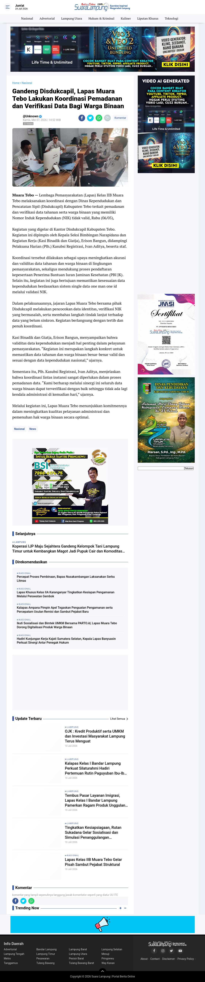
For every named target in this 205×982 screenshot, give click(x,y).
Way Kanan (108, 963)
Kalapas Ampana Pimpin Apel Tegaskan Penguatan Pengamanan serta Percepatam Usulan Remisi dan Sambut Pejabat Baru (65, 609)
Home (16, 82)
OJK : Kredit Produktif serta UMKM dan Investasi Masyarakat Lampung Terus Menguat (95, 736)
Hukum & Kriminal (101, 18)
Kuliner (126, 18)
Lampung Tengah (14, 953)
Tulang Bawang (45, 963)
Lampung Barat (78, 949)
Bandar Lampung (46, 949)
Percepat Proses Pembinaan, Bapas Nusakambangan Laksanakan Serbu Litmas (66, 578)
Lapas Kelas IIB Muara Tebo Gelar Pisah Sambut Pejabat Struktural (93, 862)
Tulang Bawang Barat (81, 963)
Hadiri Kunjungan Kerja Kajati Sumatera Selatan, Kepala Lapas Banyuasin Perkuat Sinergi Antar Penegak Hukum (66, 641)
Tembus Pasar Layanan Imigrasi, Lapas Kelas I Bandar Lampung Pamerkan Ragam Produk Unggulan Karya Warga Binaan (95, 800)
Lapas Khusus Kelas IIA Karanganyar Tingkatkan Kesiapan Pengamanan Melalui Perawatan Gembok (66, 594)
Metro (7, 958)
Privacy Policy (185, 958)
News (32, 428)
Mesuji (105, 953)
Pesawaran (42, 958)
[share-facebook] (81, 118)
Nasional (27, 18)
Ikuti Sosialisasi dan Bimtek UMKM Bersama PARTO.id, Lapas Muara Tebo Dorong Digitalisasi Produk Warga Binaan (67, 625)
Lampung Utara (71, 18)
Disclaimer (168, 958)
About (144, 958)
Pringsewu (107, 958)
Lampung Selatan (111, 949)
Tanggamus (11, 963)
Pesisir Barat (76, 958)
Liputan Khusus (147, 18)
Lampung (73, 727)
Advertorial (47, 18)
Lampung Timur (45, 953)
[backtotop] (102, 972)
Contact (155, 958)
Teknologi (171, 18)
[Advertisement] (70, 684)
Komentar (120, 117)
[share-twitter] (90, 118)
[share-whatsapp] (99, 118)
